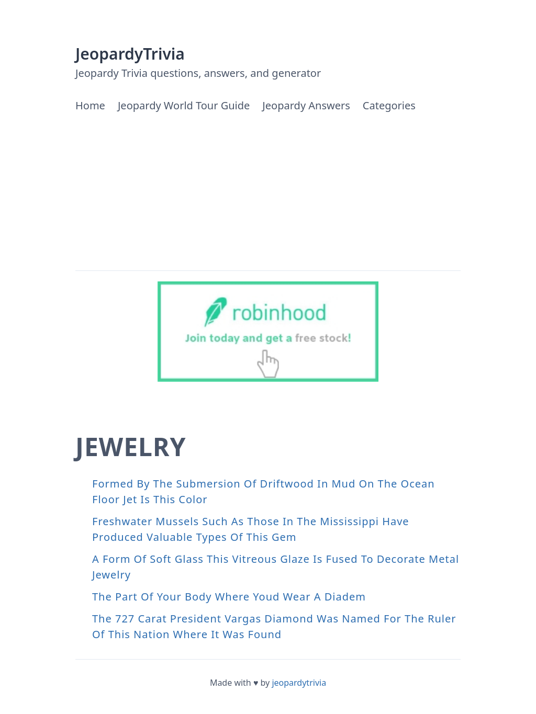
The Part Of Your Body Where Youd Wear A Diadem (229, 597)
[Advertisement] (268, 192)
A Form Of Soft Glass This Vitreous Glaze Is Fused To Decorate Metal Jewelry (275, 567)
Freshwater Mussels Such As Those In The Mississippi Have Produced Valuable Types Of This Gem (250, 529)
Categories (389, 105)
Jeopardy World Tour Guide (184, 105)
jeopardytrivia (299, 682)
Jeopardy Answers (306, 105)
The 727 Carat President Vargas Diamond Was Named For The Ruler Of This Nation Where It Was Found (274, 626)
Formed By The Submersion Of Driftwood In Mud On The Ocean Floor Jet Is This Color (263, 491)
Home (90, 105)
